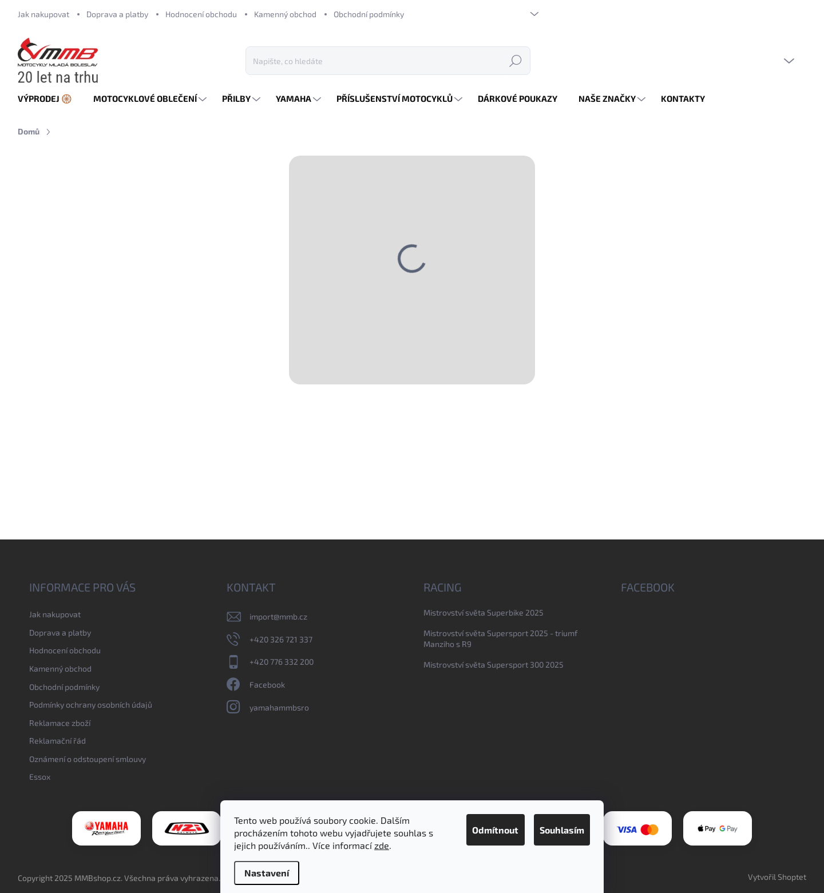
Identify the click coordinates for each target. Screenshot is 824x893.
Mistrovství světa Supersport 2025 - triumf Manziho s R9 (500, 638)
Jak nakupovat (43, 14)
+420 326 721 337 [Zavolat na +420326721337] (280, 639)
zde (241, 845)
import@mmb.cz (278, 616)
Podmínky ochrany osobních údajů (90, 704)
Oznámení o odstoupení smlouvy (87, 759)
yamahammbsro (279, 707)
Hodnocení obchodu (201, 14)
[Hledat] (387, 60)
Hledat (516, 60)
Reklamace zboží (59, 723)
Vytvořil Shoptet (777, 877)
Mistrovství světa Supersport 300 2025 (493, 664)
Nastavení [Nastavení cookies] (266, 872)
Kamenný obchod (285, 14)
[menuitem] (49, 99)
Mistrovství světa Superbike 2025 (483, 612)
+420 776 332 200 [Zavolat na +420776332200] (281, 661)
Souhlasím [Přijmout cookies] (553, 817)
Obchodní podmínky (369, 14)
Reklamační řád (57, 740)
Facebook (267, 684)
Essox (39, 776)
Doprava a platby (117, 14)
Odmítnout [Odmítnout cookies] (470, 817)
